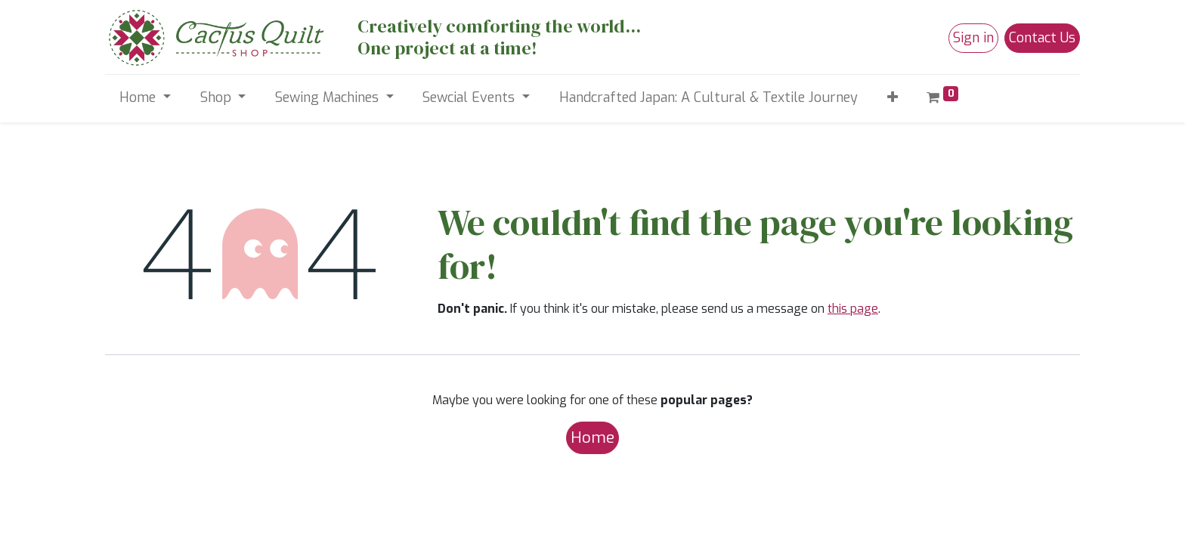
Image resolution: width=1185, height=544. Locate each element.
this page (853, 309)
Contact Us (1042, 38)
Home (592, 437)
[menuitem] (708, 98)
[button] (892, 98)
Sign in (973, 38)
